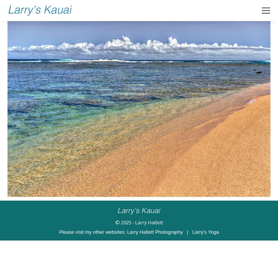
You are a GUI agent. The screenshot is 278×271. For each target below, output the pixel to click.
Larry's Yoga (205, 232)
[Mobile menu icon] (265, 10)
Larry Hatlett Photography (155, 232)
